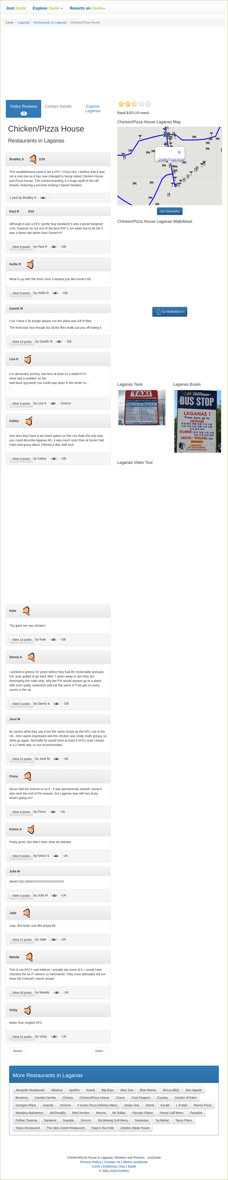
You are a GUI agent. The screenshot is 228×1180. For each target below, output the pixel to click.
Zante (10, 22)
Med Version (81, 1113)
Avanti (90, 1090)
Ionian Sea (131, 1105)
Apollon (74, 1090)
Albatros (57, 1090)
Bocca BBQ (171, 1090)
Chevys (68, 1097)
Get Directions (170, 211)
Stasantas (142, 1120)
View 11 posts (22, 1036)
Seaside (68, 1120)
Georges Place (26, 1105)
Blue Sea (126, 1090)
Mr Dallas (119, 1113)
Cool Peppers (141, 1097)
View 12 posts (22, 759)
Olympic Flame (142, 1113)
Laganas (24, 22)
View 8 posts (21, 247)
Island (150, 1105)
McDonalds (57, 1113)
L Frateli (181, 1105)
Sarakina (50, 1120)
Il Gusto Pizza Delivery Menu (97, 1105)
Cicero (120, 1097)
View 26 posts (22, 992)
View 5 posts (21, 704)
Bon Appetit (194, 1090)
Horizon (65, 1105)
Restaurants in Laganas (50, 22)
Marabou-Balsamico (29, 1113)
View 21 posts (22, 939)
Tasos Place (183, 1120)
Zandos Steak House (135, 1128)
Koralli (165, 1105)
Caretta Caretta (45, 1097)
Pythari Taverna (26, 1120)
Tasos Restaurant (28, 1128)
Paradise (196, 1113)
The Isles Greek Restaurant (66, 1128)
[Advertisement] (114, 62)
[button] (47, 8)
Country (162, 1097)
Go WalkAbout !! (169, 311)
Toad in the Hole (102, 1128)
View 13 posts (22, 341)
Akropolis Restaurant (30, 1090)
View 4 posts (21, 403)
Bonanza (22, 1097)
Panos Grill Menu (171, 1113)
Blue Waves (148, 1090)
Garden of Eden (186, 1097)
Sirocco (86, 1120)
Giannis (48, 1105)
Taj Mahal (162, 1120)
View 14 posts (22, 639)
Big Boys (108, 1090)
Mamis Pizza (202, 1105)
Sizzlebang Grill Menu (113, 1120)
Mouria (101, 1113)
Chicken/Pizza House (94, 1097)
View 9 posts (21, 293)
